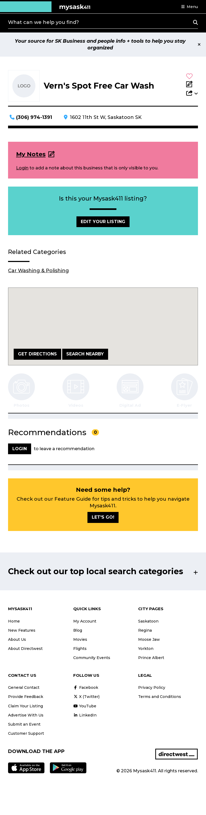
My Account (84, 621)
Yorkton (145, 648)
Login (22, 167)
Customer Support (26, 733)
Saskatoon (148, 621)
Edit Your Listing (103, 221)
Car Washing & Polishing (38, 271)
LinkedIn (85, 715)
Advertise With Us (25, 715)
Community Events (91, 657)
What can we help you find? (43, 22)
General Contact (23, 687)
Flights (80, 648)
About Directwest (25, 648)
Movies (80, 639)
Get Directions (37, 353)
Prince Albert (151, 657)
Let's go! (103, 517)
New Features (21, 630)
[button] (189, 6)
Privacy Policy (151, 687)
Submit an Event (24, 724)
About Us (17, 639)
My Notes (31, 154)
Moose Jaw (149, 639)
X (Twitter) (86, 696)
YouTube (84, 706)
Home (14, 621)
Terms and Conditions (159, 696)
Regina (145, 630)
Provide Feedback (25, 696)
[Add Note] (192, 84)
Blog (77, 630)
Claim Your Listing (25, 706)
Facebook (85, 687)
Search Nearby (85, 353)
